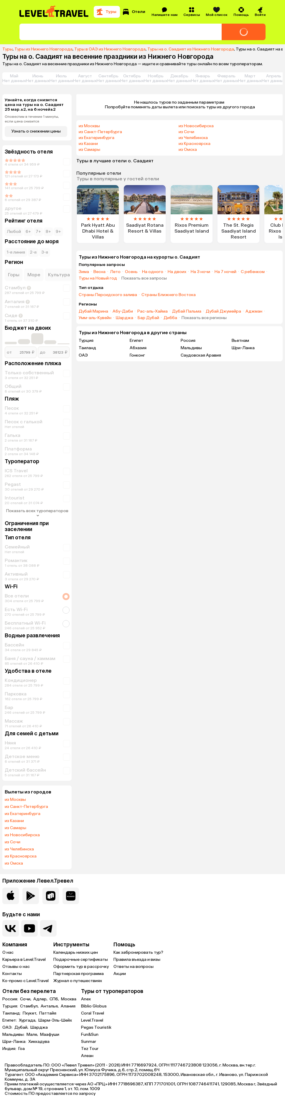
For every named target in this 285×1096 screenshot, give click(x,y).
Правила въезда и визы (136, 959)
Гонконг (137, 355)
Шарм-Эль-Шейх (55, 1020)
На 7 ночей (225, 271)
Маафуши (49, 1034)
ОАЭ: (7, 1027)
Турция (86, 340)
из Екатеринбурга (22, 813)
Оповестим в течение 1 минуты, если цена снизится (32, 119)
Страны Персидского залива (108, 295)
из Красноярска (21, 856)
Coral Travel (92, 1013)
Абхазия (138, 347)
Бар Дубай (148, 318)
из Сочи (12, 842)
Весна (99, 271)
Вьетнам (240, 340)
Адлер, (40, 999)
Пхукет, (30, 1013)
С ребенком (253, 271)
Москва (68, 999)
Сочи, (26, 999)
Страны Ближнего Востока (168, 295)
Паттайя (47, 1013)
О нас (8, 952)
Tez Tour (89, 1048)
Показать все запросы (144, 278)
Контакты (12, 973)
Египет (136, 340)
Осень (131, 271)
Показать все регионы (204, 318)
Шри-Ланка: (14, 1041)
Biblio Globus (94, 1006)
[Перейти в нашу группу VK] (10, 928)
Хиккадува (39, 1041)
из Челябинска (19, 849)
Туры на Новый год (98, 278)
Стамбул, (29, 1006)
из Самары (15, 828)
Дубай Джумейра (223, 311)
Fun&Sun (89, 1034)
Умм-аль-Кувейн (95, 318)
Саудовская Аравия (201, 355)
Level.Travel (92, 1020)
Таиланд (87, 347)
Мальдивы (191, 347)
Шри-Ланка (243, 347)
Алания (68, 1006)
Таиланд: (12, 1013)
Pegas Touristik (96, 1027)
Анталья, (50, 1006)
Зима (84, 271)
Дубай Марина (93, 311)
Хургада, (28, 1020)
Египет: (10, 1020)
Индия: (9, 1048)
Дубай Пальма (186, 311)
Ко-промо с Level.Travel (25, 980)
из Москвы (15, 799)
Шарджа (124, 318)
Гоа (21, 1048)
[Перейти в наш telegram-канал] (48, 928)
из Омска (14, 863)
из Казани (14, 821)
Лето (115, 271)
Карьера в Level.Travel (24, 959)
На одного (152, 271)
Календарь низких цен (75, 952)
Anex (86, 999)
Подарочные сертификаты (80, 959)
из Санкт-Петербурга (26, 806)
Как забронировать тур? (138, 952)
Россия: (10, 999)
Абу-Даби (123, 311)
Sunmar (88, 1041)
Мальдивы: (13, 1034)
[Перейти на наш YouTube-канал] (29, 928)
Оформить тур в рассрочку (81, 966)
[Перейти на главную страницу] (54, 12)
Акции (119, 973)
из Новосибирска (22, 835)
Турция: (10, 1006)
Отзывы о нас (16, 966)
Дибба (170, 318)
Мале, (33, 1034)
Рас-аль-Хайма (152, 311)
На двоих (177, 271)
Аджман (254, 311)
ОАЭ (83, 355)
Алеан (87, 1055)
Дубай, (21, 1027)
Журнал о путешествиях (77, 980)
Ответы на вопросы (133, 966)
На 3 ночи (200, 271)
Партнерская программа (78, 973)
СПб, (55, 999)
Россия (188, 340)
